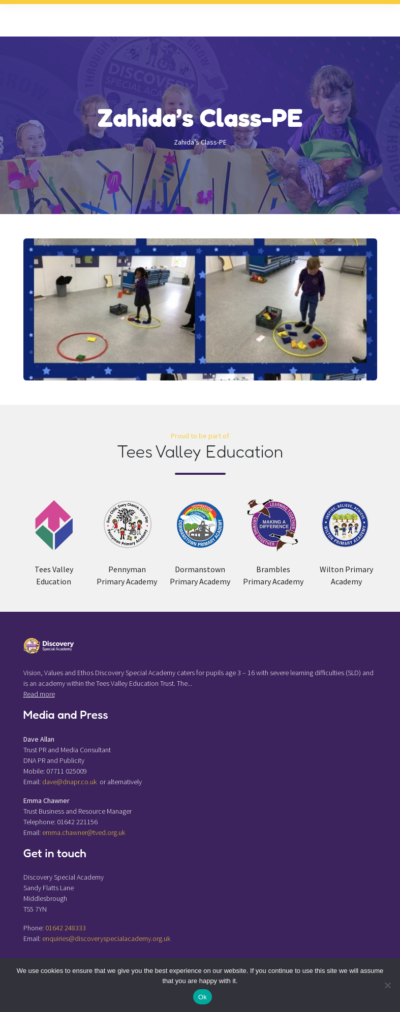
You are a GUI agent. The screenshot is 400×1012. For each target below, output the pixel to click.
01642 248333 (65, 927)
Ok (202, 997)
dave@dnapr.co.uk (69, 781)
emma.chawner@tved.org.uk (83, 832)
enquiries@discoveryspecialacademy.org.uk (106, 938)
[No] (387, 985)
